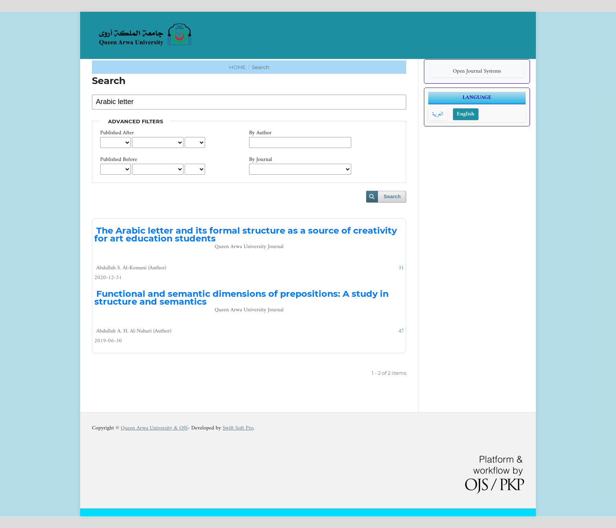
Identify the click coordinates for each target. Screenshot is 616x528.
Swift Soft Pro (237, 428)
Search (392, 196)
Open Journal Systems (477, 71)
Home (238, 67)
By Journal (260, 160)
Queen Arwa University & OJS (154, 428)
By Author (260, 133)
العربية (437, 114)
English (466, 114)
